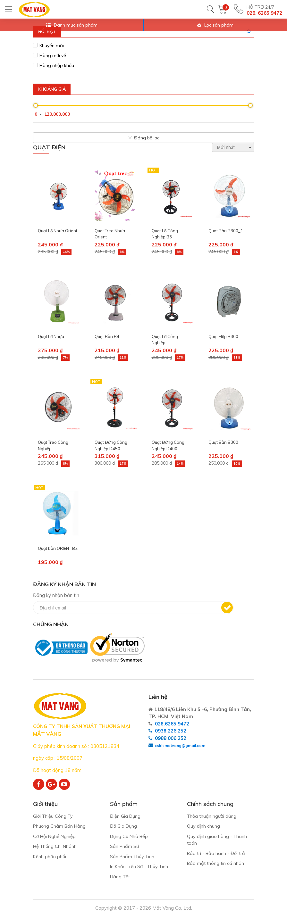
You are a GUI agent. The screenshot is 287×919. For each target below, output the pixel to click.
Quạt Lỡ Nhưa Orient (57, 230)
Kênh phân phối (50, 858)
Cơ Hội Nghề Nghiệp (55, 837)
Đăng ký (227, 607)
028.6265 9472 (172, 724)
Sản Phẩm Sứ (125, 848)
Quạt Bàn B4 (107, 336)
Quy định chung (203, 827)
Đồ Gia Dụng (124, 827)
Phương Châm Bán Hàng (60, 827)
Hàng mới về (52, 55)
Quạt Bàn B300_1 (225, 230)
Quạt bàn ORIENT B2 (58, 548)
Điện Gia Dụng (126, 816)
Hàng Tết (120, 879)
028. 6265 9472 (264, 13)
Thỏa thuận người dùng (212, 816)
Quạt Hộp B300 (223, 336)
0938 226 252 (170, 731)
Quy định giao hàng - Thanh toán (217, 841)
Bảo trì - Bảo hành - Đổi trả (217, 855)
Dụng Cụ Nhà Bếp (130, 837)
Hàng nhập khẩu (56, 65)
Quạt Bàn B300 (223, 442)
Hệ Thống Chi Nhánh (56, 848)
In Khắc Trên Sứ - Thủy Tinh (141, 868)
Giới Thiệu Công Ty (54, 816)
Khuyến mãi (51, 45)
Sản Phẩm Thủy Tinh (133, 858)
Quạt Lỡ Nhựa (51, 336)
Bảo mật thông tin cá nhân (216, 865)
